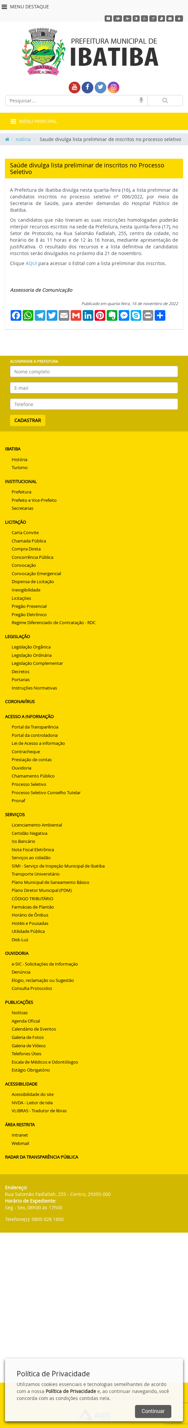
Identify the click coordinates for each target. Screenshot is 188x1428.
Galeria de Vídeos (29, 1046)
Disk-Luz (20, 940)
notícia (23, 139)
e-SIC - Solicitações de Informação (45, 964)
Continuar (153, 1411)
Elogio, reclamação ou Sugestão (43, 980)
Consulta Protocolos (32, 988)
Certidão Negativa (29, 833)
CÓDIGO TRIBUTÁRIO (32, 899)
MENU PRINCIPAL (34, 121)
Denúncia (21, 972)
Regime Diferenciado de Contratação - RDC (54, 622)
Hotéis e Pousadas (30, 923)
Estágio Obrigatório (31, 1070)
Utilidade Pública (28, 931)
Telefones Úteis (26, 1054)
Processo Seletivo (29, 784)
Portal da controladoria (35, 735)
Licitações (21, 598)
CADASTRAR (27, 420)
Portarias (21, 679)
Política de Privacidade (71, 1391)
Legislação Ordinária (32, 655)
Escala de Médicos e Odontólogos (45, 1062)
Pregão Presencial (29, 606)
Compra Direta (26, 549)
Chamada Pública (29, 541)
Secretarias (22, 508)
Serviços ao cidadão (31, 858)
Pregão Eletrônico (29, 614)
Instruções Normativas (34, 688)
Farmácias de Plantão (33, 907)
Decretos (20, 671)
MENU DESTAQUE (25, 6)
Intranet (20, 1135)
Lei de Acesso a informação (38, 743)
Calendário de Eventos (34, 1029)
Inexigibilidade (26, 590)
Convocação (24, 565)
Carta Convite (25, 532)
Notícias (20, 1013)
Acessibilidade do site (33, 1094)
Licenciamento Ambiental (37, 825)
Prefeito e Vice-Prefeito (34, 500)
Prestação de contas (32, 760)
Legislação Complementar (37, 663)
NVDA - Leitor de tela (32, 1103)
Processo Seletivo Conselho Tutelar (46, 793)
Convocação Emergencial (36, 573)
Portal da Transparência (35, 727)
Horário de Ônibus (30, 915)
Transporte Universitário (36, 874)
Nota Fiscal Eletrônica (33, 850)
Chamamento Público (33, 776)
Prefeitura (21, 492)
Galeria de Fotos (28, 1037)
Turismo (20, 467)
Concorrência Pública (32, 557)
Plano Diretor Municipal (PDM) (42, 890)
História (19, 459)
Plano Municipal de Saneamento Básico (50, 882)
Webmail (20, 1143)
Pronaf (18, 801)
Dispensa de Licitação (33, 581)
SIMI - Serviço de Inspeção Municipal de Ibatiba (58, 866)
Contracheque (26, 752)
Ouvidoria (21, 768)
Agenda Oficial (26, 1021)
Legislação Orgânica (31, 647)
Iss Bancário (23, 841)
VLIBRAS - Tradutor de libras (39, 1111)
